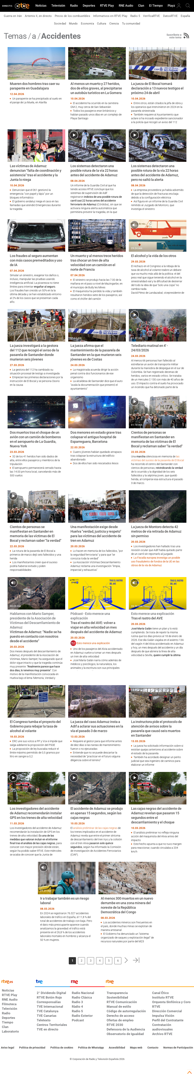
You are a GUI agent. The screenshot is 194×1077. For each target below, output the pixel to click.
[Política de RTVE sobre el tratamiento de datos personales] (32, 1048)
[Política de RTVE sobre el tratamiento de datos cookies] (61, 1048)
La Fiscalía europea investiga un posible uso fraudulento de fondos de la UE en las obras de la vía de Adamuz (155, 561)
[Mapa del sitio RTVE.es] (136, 1048)
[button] (126, 960)
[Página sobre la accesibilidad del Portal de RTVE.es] (117, 1048)
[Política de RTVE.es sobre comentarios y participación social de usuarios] (178, 1048)
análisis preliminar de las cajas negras (95, 827)
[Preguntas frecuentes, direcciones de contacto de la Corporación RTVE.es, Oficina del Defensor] (152, 1048)
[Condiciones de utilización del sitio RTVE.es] (7, 1048)
